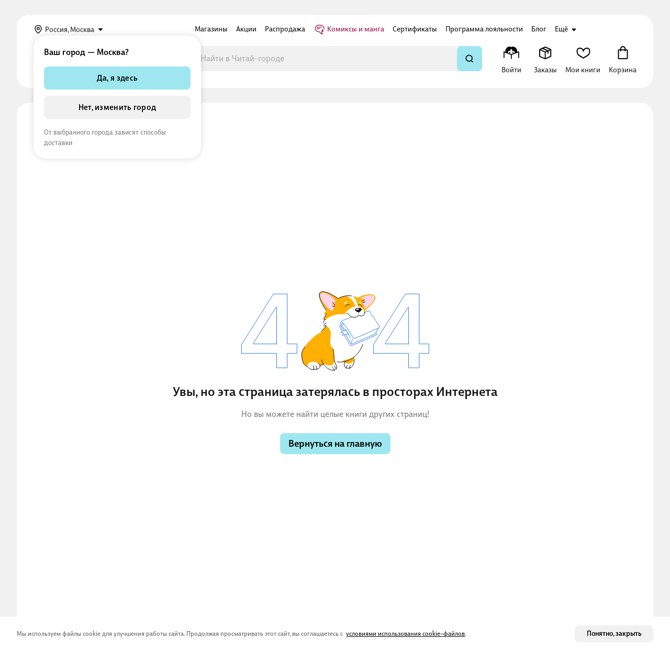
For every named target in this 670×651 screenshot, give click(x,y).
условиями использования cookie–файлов (405, 633)
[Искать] (469, 58)
